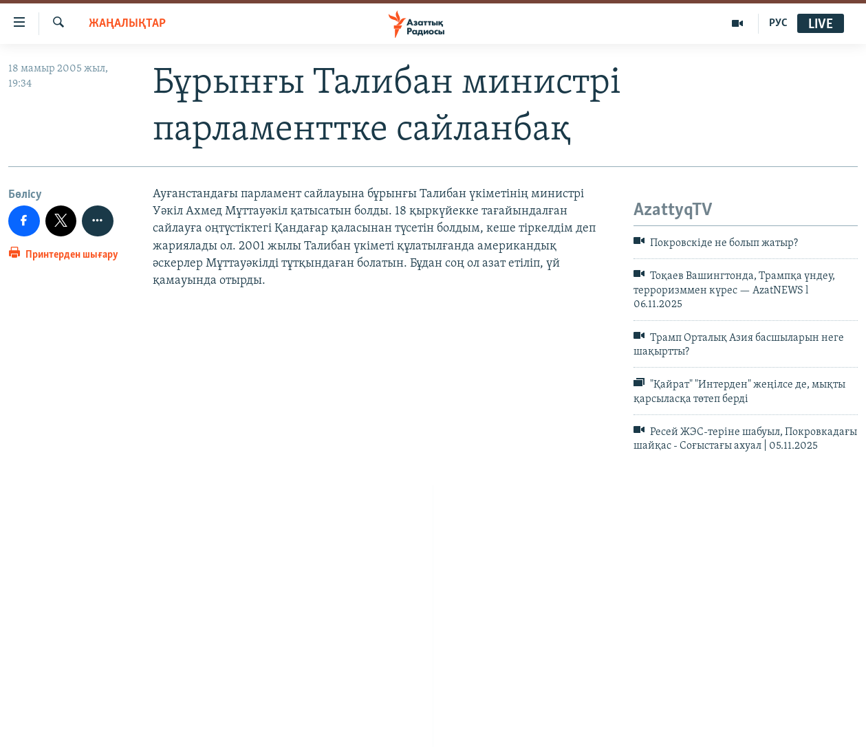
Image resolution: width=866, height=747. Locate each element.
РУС (778, 23)
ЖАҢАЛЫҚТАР (127, 23)
